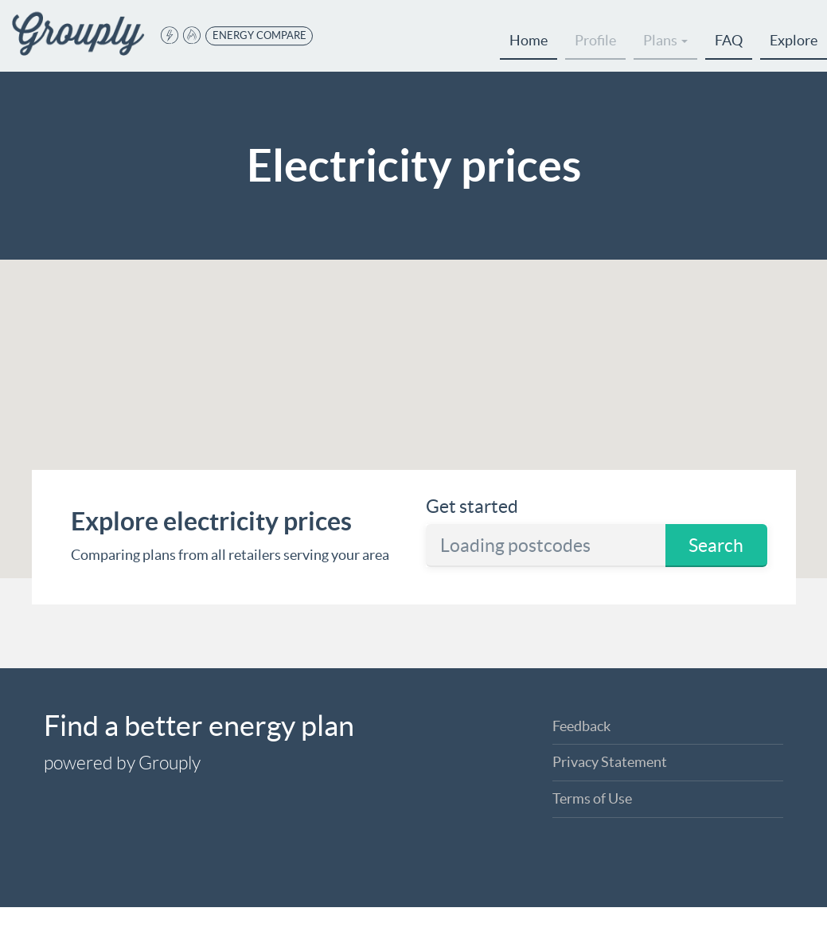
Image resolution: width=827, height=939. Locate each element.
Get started (472, 506)
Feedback (581, 726)
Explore (793, 40)
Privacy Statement (609, 761)
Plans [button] (665, 40)
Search (716, 545)
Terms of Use (592, 798)
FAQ (729, 40)
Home (528, 40)
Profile (595, 40)
